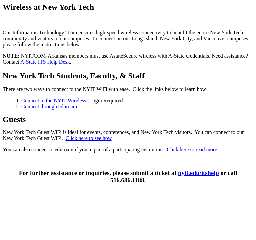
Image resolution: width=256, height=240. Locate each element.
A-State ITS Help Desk (45, 62)
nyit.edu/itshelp (198, 172)
